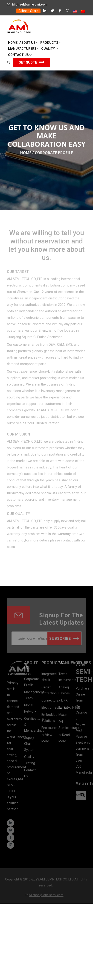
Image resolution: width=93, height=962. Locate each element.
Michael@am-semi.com (29, 4)
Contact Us (20, 55)
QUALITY (49, 48)
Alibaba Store (28, 11)
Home (25, 152)
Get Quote (31, 62)
